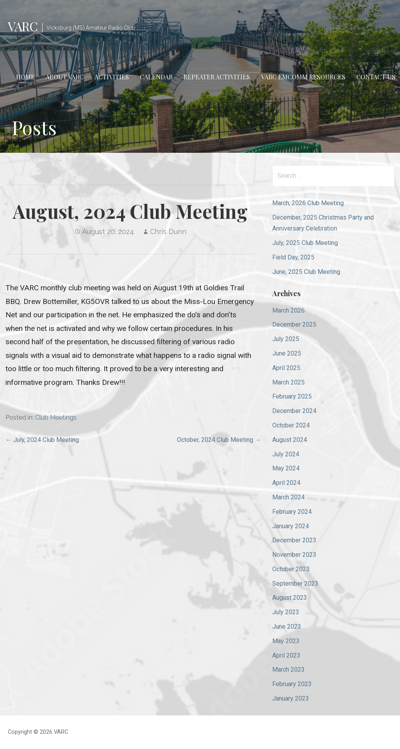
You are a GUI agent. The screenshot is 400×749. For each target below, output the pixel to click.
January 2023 (290, 698)
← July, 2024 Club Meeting (42, 439)
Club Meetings (56, 417)
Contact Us (375, 77)
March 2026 (288, 310)
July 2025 (285, 339)
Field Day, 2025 (293, 257)
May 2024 (286, 468)
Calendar (156, 77)
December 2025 (294, 324)
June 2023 (286, 626)
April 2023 (286, 655)
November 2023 (294, 554)
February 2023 (292, 684)
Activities (112, 77)
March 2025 (288, 382)
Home (25, 77)
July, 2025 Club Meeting (305, 243)
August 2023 (289, 597)
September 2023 (295, 583)
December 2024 (294, 411)
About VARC (65, 77)
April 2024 (286, 482)
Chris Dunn (168, 231)
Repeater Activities (217, 77)
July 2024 (285, 454)
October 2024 (291, 425)
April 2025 (286, 368)
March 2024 (288, 497)
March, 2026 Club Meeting (308, 203)
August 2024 (289, 439)
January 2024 (290, 526)
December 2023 (294, 540)
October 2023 (291, 569)
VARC (23, 26)
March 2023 (288, 669)
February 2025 (292, 396)
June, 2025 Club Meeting (306, 271)
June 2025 (286, 353)
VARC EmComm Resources (303, 77)
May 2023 (286, 641)
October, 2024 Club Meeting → (219, 439)
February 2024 (292, 511)
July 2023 (285, 612)
